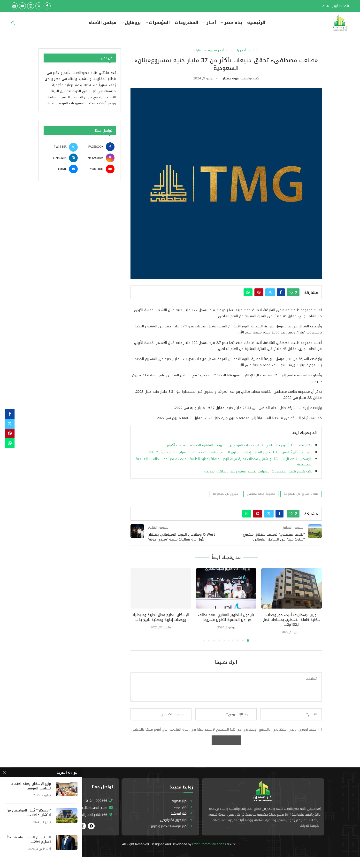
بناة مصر (233, 22)
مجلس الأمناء (102, 22)
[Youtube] (22, 5)
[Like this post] (291, 292)
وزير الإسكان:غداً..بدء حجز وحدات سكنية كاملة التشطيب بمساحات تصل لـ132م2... (291, 620)
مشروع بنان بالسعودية (225, 493)
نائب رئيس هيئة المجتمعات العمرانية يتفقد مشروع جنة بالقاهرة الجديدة (258, 471)
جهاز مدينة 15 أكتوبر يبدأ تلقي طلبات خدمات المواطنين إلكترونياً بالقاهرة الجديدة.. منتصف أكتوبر (239, 445)
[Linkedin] (61, 158)
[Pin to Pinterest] (258, 292)
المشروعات (186, 22)
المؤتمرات (159, 22)
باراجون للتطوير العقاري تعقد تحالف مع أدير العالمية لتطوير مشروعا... (226, 617)
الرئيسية (256, 22)
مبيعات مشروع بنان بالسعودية (301, 493)
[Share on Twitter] (270, 292)
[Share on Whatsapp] (248, 292)
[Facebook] (47, 5)
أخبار (211, 22)
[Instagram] (30, 5)
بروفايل (133, 22)
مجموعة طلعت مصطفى (260, 493)
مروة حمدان (230, 78)
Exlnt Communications (209, 844)
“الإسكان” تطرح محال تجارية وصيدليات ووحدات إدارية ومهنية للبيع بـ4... (160, 617)
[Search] (13, 24)
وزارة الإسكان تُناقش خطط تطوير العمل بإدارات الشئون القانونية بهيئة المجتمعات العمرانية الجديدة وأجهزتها (230, 452)
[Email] (14, 5)
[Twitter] (38, 5)
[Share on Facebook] (281, 292)
